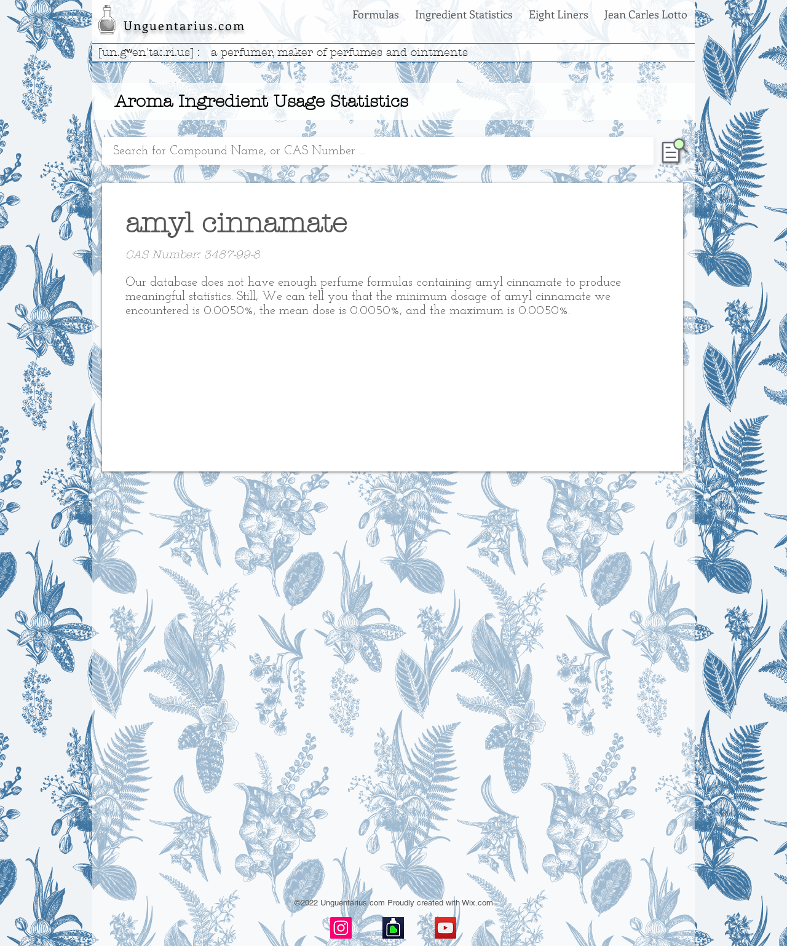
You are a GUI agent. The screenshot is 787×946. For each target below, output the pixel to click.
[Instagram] (341, 928)
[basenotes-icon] (393, 928)
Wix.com (477, 902)
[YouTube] (445, 928)
